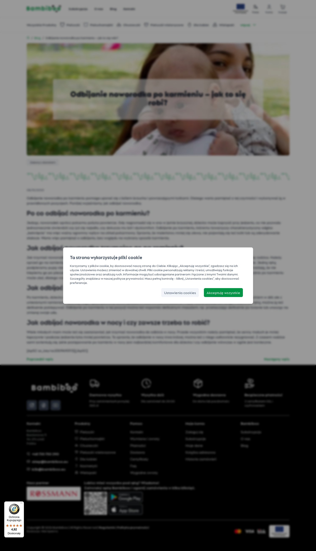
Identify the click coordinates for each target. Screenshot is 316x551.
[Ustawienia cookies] (180, 292)
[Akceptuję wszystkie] (223, 292)
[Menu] (21, 504)
